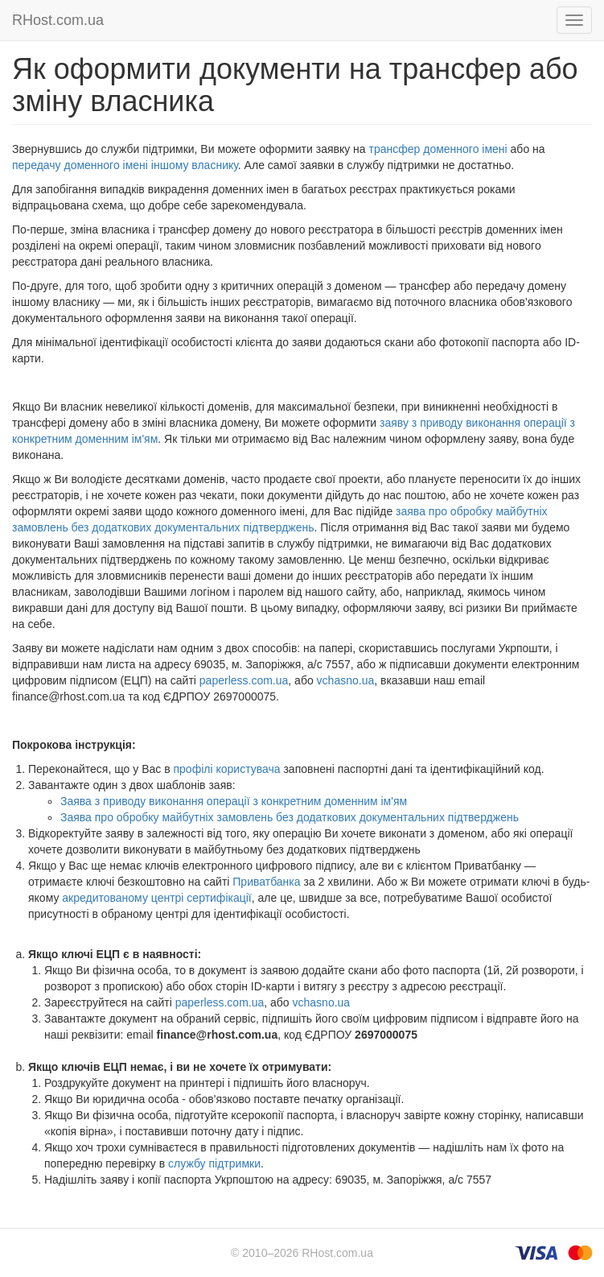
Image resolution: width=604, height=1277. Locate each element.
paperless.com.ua (244, 680)
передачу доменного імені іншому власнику (125, 165)
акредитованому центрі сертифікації (156, 897)
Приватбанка (266, 881)
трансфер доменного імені (438, 149)
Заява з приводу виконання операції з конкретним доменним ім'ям (233, 801)
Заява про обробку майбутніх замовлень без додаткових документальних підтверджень (289, 817)
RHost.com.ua (58, 20)
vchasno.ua (346, 680)
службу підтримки (214, 1163)
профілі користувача (227, 768)
